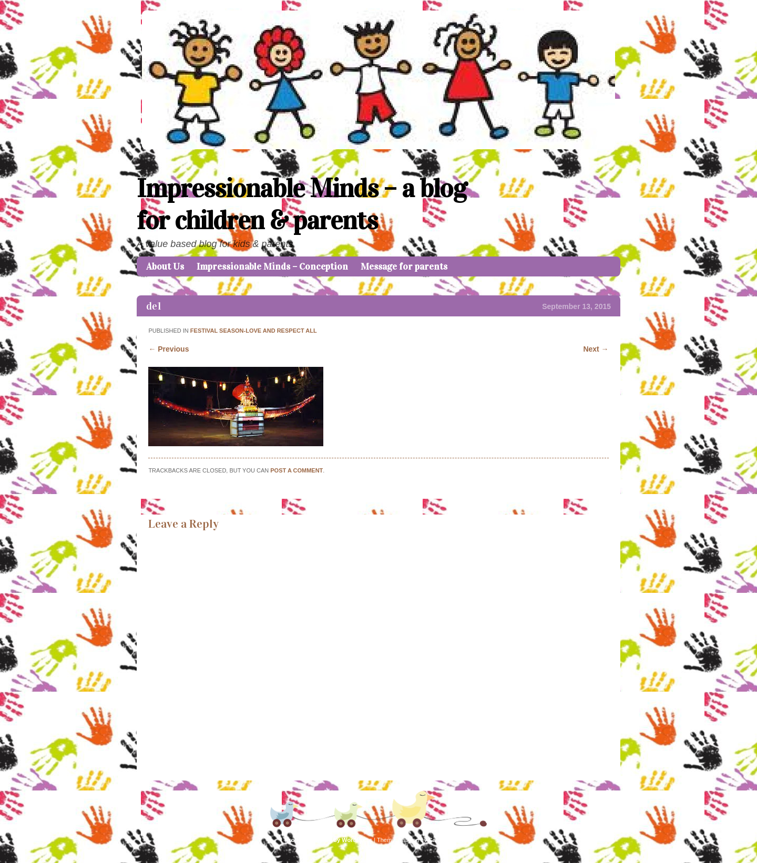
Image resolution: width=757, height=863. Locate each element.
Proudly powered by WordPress (328, 840)
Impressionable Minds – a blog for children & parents (302, 204)
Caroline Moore (449, 840)
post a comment (296, 470)
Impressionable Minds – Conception (272, 266)
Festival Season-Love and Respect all (253, 330)
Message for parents (404, 266)
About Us (165, 266)
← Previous (168, 349)
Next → (595, 349)
